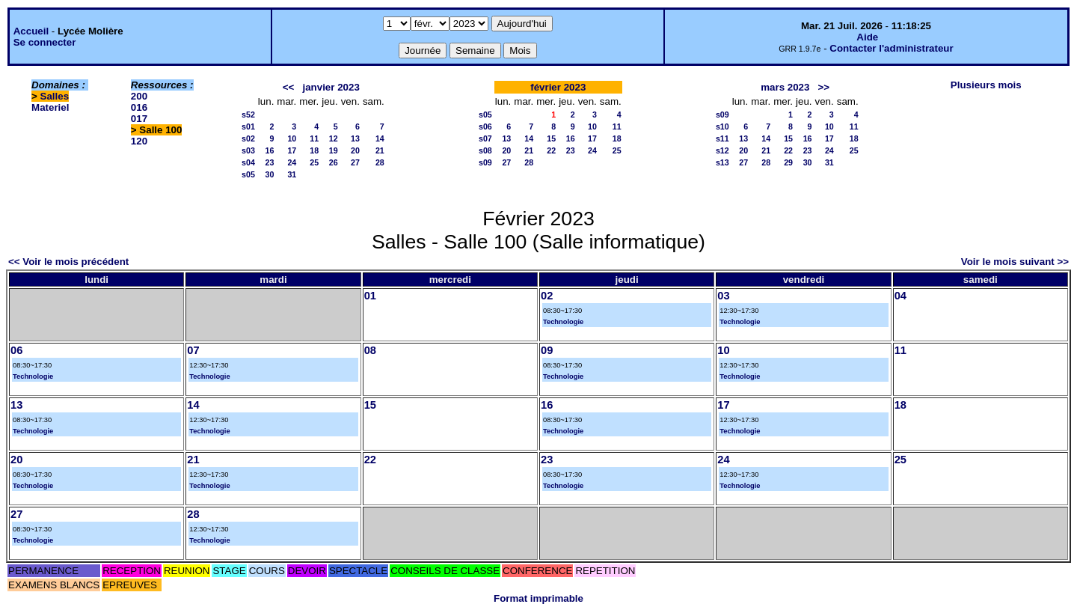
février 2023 (558, 87)
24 (291, 162)
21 (379, 150)
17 (291, 150)
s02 (248, 138)
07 (193, 350)
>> (824, 87)
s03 (248, 150)
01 (370, 296)
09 (547, 350)
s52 (248, 114)
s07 (485, 138)
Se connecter (44, 42)
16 (270, 150)
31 (291, 174)
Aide (867, 37)
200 (139, 96)
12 (333, 138)
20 (355, 150)
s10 (722, 126)
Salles (55, 96)
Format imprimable (538, 598)
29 (788, 162)
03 (723, 296)
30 (270, 174)
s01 (248, 126)
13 (355, 138)
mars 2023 (785, 87)
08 (370, 350)
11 (314, 138)
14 (379, 138)
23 (270, 162)
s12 (722, 150)
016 (139, 107)
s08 (485, 150)
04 (900, 296)
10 (291, 138)
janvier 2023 (331, 87)
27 (355, 162)
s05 (248, 174)
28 (379, 162)
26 (333, 162)
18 (314, 150)
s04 (248, 162)
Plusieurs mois (986, 85)
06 (16, 350)
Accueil (31, 31)
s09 (485, 162)
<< (289, 87)
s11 (722, 138)
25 (314, 162)
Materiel (50, 107)
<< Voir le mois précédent (68, 261)
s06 (485, 126)
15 (551, 138)
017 (139, 118)
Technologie (563, 322)
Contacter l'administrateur (891, 48)
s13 (722, 162)
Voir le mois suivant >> (1015, 261)
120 (139, 141)
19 (333, 150)
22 (551, 150)
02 (547, 296)
